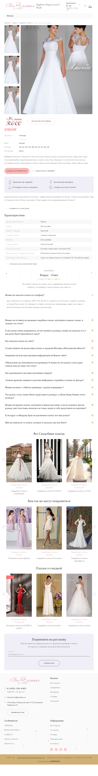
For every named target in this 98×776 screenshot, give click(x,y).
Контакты (54, 743)
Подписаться (49, 663)
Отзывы (53, 696)
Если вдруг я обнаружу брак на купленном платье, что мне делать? (37, 415)
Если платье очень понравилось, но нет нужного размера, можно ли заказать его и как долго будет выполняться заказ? (45, 332)
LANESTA (8, 735)
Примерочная (56, 739)
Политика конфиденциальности (31, 757)
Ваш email (11, 651)
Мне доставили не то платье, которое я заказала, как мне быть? (36, 422)
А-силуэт (23, 139)
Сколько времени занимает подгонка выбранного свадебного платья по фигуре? (44, 380)
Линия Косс (9, 743)
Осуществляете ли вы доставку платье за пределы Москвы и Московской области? (45, 348)
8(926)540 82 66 (71, 4)
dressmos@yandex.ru (16, 697)
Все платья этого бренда (41, 121)
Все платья (55, 683)
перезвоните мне (17, 712)
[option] (11, 39)
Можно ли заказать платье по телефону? (24, 295)
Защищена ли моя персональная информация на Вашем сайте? (36, 355)
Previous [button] (3, 459)
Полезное (54, 701)
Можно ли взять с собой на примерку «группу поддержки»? (34, 387)
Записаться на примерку (44, 171)
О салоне (54, 730)
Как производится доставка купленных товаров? (28, 373)
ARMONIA (8, 726)
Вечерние (54, 692)
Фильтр (10, 16)
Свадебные (55, 688)
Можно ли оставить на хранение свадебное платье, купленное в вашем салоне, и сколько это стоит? (44, 322)
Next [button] (94, 459)
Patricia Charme (11, 739)
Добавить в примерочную (17, 171)
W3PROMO (55, 761)
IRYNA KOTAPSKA (12, 730)
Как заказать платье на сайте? (19, 341)
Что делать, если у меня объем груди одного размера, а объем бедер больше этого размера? (45, 396)
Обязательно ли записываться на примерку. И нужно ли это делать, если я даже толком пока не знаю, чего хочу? (44, 364)
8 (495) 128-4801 (16, 688)
